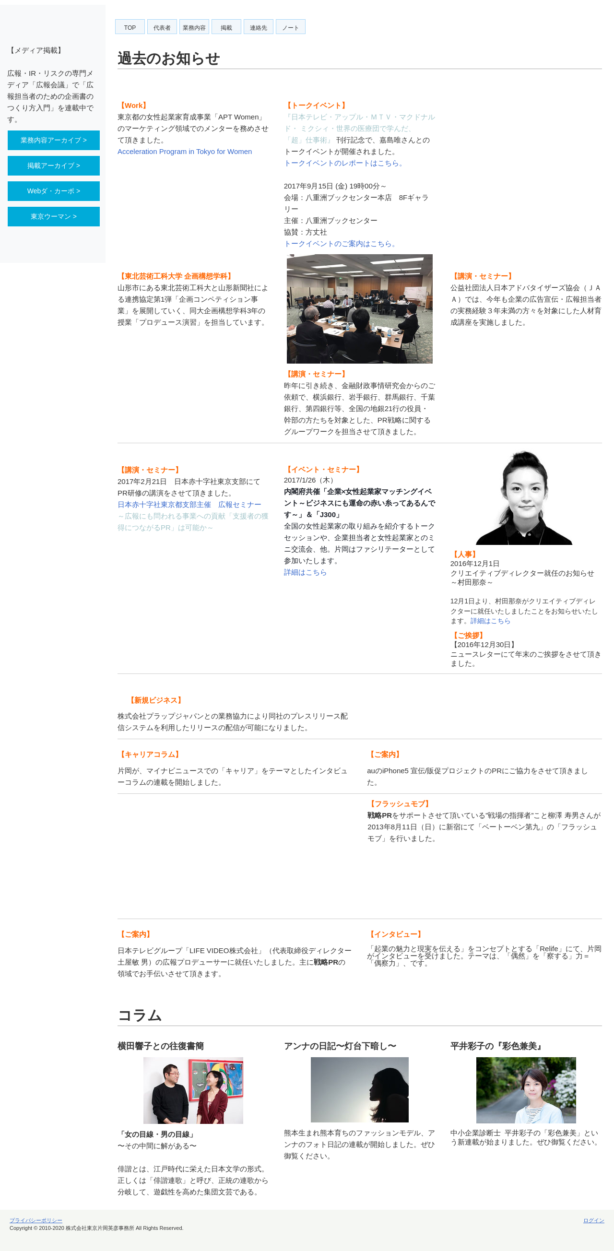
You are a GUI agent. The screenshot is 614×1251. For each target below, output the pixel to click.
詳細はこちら (305, 572)
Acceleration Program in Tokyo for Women (185, 151)
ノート (290, 27)
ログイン (593, 1220)
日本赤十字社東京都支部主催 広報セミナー (189, 504)
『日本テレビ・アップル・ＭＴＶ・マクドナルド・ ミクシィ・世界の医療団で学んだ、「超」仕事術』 (359, 128)
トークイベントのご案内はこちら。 (341, 243)
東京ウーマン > (54, 216)
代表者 (162, 27)
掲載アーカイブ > (53, 165)
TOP (130, 27)
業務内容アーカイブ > (54, 140)
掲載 (226, 27)
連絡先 (258, 27)
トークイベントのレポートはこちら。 (345, 163)
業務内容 (194, 27)
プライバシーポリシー (36, 1220)
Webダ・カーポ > (54, 191)
